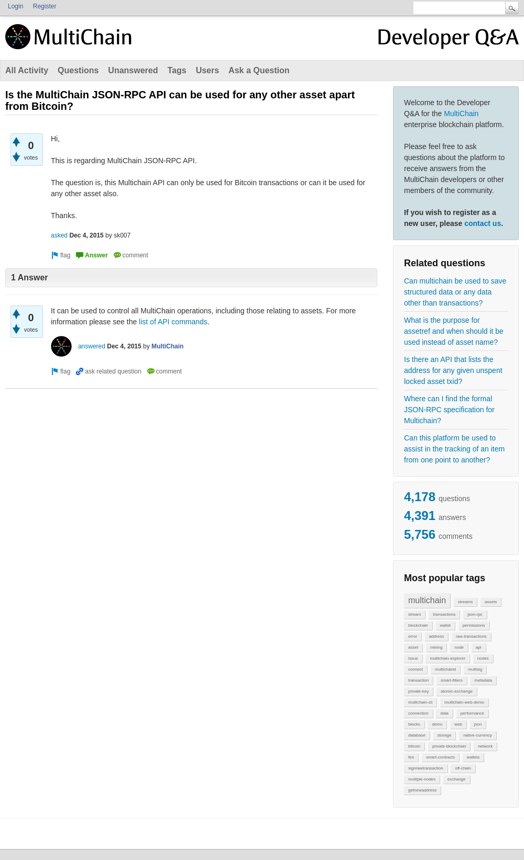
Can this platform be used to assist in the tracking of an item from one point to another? (454, 449)
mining (436, 647)
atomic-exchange (457, 691)
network (485, 746)
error (412, 636)
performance (472, 713)
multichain (427, 600)
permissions (474, 625)
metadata (483, 680)
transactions (444, 614)
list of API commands (173, 322)
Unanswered (133, 70)
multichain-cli (420, 702)
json (478, 724)
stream (414, 614)
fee (411, 757)
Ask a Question (258, 70)
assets (491, 601)
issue (413, 658)
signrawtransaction (425, 768)
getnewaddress (422, 790)
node (459, 647)
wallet (445, 625)
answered (91, 346)
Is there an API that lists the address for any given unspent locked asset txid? (453, 370)
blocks (414, 724)
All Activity (26, 70)
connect (415, 669)
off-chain (463, 768)
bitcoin (414, 746)
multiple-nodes (421, 779)
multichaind (445, 669)
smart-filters (452, 680)
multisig (475, 669)
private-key (418, 691)
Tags (176, 70)
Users (207, 70)
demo (437, 724)
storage (445, 735)
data (444, 713)
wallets (473, 757)
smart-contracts (440, 757)
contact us (482, 223)
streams (465, 601)
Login (15, 6)
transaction (418, 680)
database (416, 735)
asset (413, 647)
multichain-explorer (447, 658)
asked (59, 235)
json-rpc (474, 614)
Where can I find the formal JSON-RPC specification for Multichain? (449, 409)
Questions (78, 70)
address (436, 636)
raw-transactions (471, 636)
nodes (483, 658)
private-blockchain (449, 746)
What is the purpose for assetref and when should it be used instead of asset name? (454, 331)
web (458, 724)
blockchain (418, 625)
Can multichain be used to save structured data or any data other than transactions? (455, 292)
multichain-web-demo (464, 702)
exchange (456, 779)
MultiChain (461, 113)
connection (418, 713)
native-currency (477, 735)
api (479, 647)
